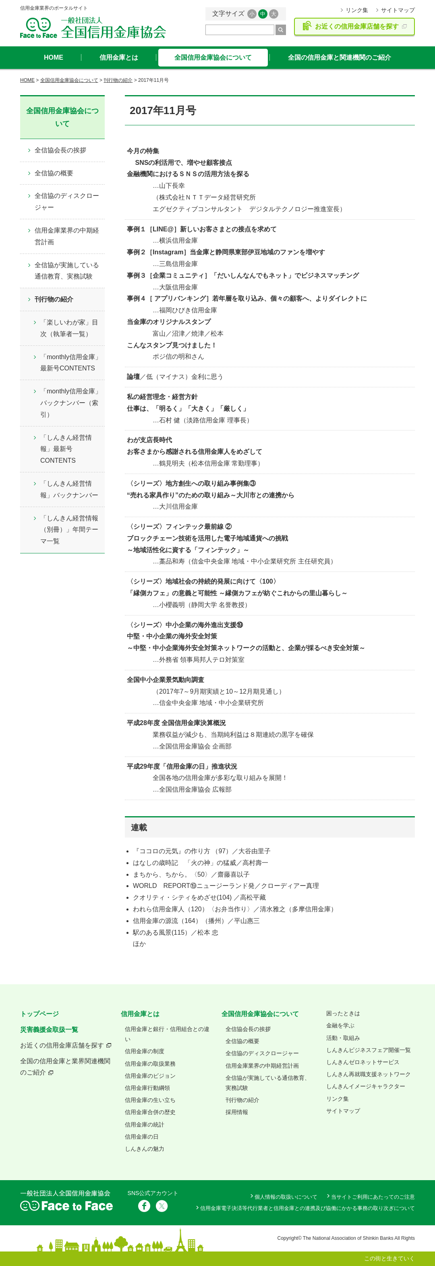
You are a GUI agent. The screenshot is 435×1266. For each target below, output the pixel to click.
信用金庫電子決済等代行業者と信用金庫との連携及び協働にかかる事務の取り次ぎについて (307, 1208)
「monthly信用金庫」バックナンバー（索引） (71, 403)
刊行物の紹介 (118, 80)
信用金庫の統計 (144, 1124)
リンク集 (357, 10)
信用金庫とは (118, 57)
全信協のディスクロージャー (67, 201)
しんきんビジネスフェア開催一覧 (368, 1050)
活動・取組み (343, 1038)
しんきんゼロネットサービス (363, 1062)
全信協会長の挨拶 (60, 150)
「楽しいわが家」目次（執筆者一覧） (69, 328)
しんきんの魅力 (144, 1148)
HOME (53, 57)
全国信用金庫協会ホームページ (93, 27)
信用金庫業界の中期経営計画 (67, 236)
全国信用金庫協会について (213, 57)
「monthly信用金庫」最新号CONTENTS (71, 362)
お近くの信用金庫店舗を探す (62, 1045)
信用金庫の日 (142, 1136)
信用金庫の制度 (144, 1051)
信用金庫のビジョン (150, 1076)
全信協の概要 (54, 173)
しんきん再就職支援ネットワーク (368, 1074)
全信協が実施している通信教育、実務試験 (67, 271)
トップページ (39, 1013)
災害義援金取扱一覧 (49, 1029)
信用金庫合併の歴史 (150, 1112)
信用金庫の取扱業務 (150, 1063)
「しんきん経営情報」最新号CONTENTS (66, 449)
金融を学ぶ (340, 1025)
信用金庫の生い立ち (150, 1100)
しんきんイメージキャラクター (365, 1086)
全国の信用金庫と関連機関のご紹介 (339, 57)
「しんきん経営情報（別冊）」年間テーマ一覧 (69, 530)
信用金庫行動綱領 (147, 1088)
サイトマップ (398, 10)
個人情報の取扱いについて (286, 1197)
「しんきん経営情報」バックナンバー (69, 489)
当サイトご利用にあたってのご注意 (373, 1197)
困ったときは (343, 1013)
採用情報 (237, 1112)
